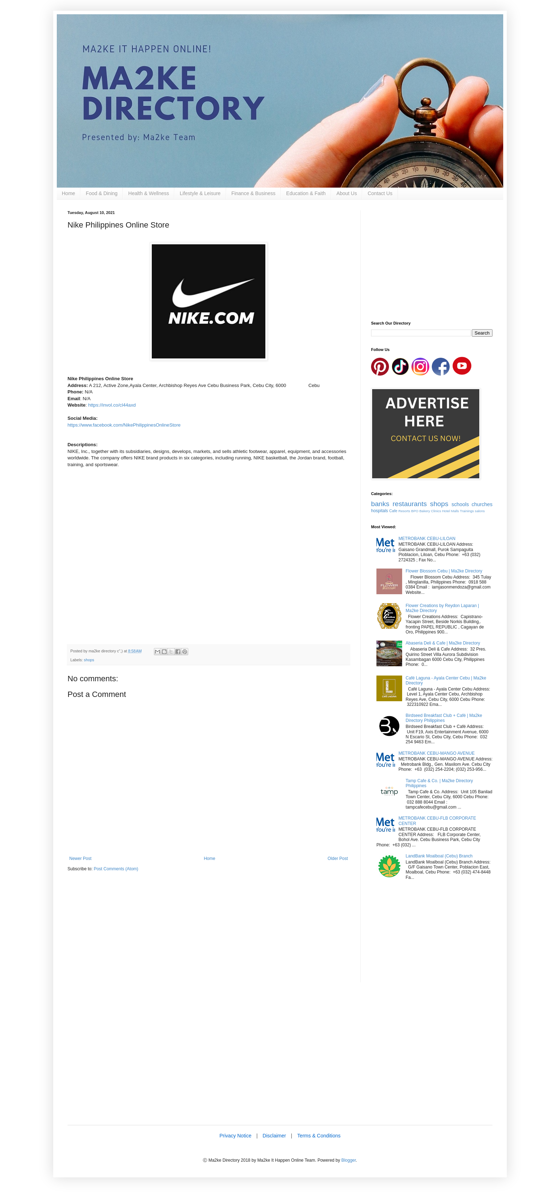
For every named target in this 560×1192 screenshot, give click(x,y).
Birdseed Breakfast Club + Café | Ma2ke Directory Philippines (444, 718)
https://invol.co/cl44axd (112, 405)
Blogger (348, 1160)
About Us (346, 193)
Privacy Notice (235, 1135)
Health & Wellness (148, 193)
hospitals (379, 510)
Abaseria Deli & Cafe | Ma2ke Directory (443, 643)
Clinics (436, 511)
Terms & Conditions (318, 1135)
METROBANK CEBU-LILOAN (427, 538)
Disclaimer (274, 1135)
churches (482, 504)
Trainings (467, 511)
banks (380, 504)
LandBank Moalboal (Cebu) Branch (439, 856)
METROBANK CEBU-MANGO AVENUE (437, 753)
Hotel (446, 511)
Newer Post (80, 858)
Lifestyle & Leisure (200, 193)
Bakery (424, 511)
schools (460, 504)
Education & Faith (306, 193)
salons (480, 511)
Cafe (393, 511)
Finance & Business (253, 193)
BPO (414, 511)
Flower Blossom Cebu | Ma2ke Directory (444, 571)
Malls (455, 511)
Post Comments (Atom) (116, 868)
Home (68, 193)
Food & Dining (102, 193)
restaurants (409, 504)
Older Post (338, 858)
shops (89, 660)
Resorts (404, 511)
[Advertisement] (209, 932)
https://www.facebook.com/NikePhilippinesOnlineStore (124, 425)
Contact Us (380, 193)
